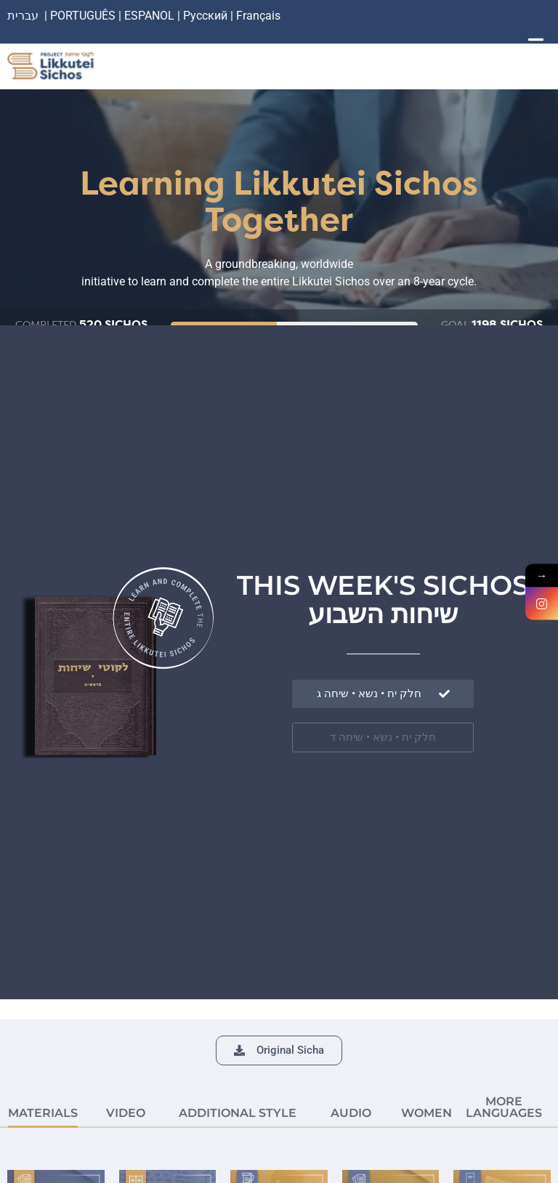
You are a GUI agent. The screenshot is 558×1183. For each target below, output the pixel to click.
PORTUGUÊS (83, 16)
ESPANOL (149, 16)
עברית (23, 16)
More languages (504, 1107)
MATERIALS (43, 1113)
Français (258, 16)
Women (426, 1113)
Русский (206, 16)
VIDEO (125, 1113)
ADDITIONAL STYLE (237, 1113)
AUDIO (351, 1113)
